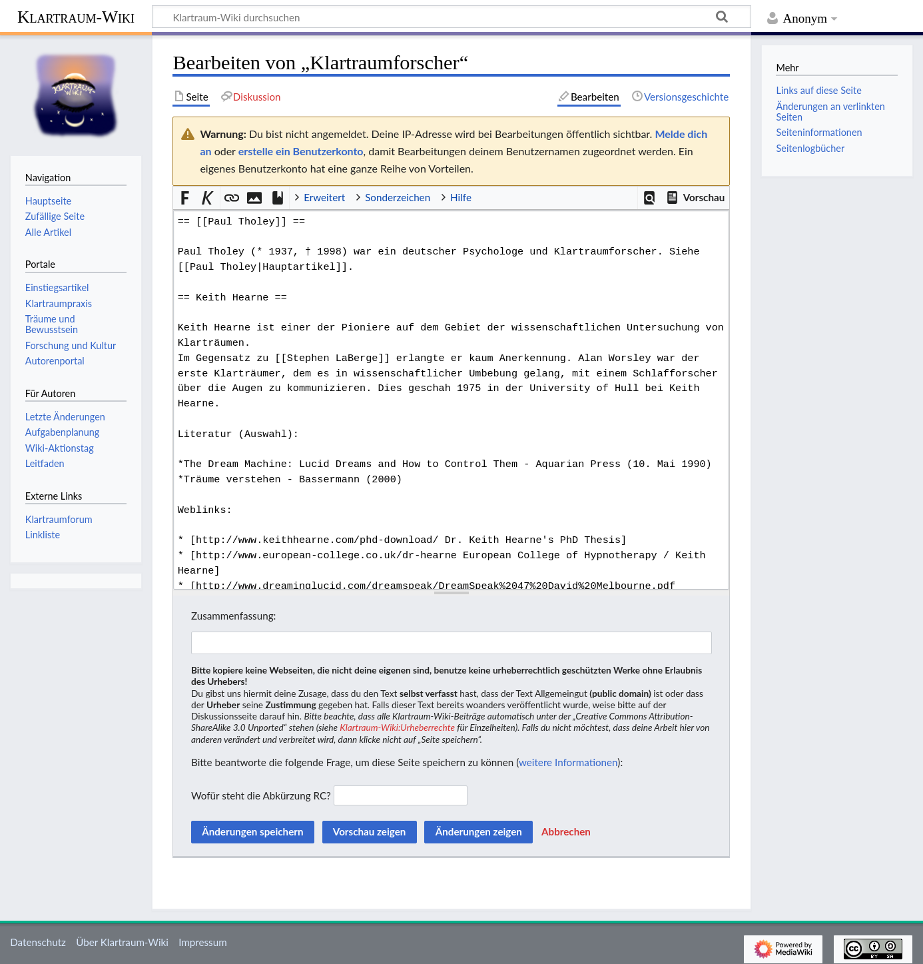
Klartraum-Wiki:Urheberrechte (397, 727)
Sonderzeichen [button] (397, 197)
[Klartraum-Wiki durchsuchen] (452, 16)
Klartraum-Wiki (76, 17)
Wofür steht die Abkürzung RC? (261, 795)
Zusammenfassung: (233, 616)
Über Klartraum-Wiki (122, 942)
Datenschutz (38, 942)
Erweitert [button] (324, 197)
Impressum (202, 942)
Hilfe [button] (460, 197)
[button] (649, 198)
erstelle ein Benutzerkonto (301, 151)
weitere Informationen (568, 762)
